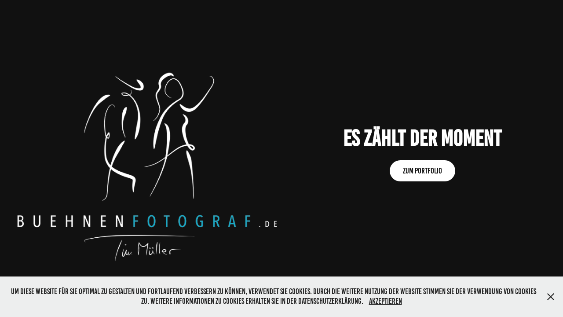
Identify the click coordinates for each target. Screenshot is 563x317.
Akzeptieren (385, 301)
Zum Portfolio (422, 170)
